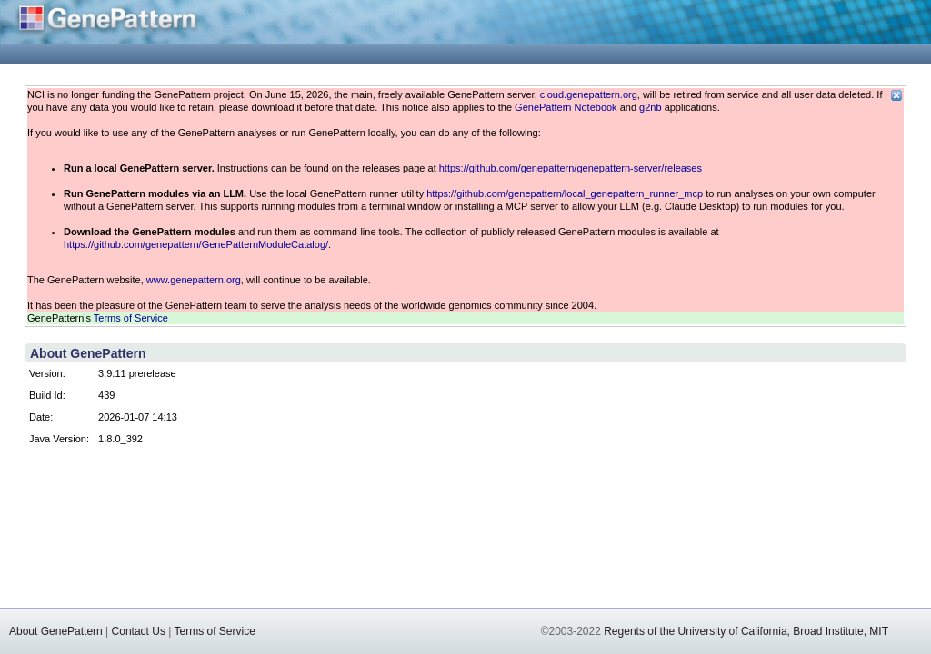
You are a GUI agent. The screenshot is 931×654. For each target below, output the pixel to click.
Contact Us (138, 631)
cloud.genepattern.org (588, 94)
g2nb (650, 107)
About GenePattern (56, 631)
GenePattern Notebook (566, 107)
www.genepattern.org (193, 279)
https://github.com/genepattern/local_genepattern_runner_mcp (564, 193)
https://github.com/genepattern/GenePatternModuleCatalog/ (196, 244)
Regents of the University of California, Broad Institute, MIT (746, 631)
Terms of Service (131, 317)
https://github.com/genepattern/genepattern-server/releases (570, 168)
